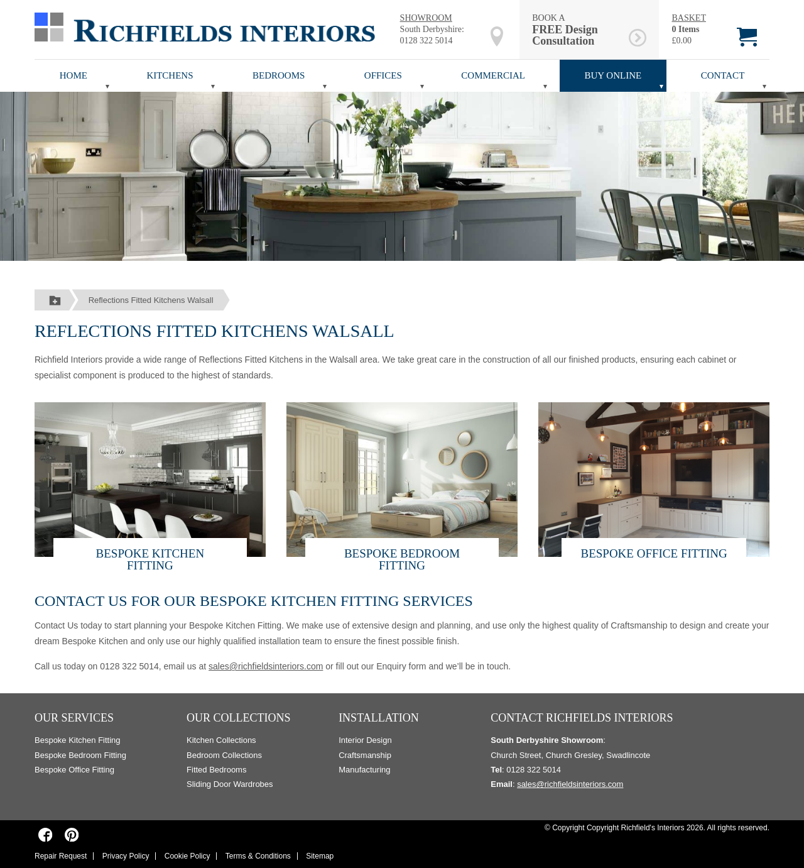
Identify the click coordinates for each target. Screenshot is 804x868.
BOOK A (578, 30)
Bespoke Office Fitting (653, 553)
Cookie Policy (187, 856)
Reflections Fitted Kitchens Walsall (151, 300)
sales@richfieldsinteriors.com (266, 666)
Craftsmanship (365, 755)
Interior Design (365, 740)
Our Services (74, 717)
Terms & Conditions (258, 856)
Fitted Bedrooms (216, 769)
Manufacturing (364, 769)
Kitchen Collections (221, 740)
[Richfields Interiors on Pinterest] (71, 834)
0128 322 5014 (426, 40)
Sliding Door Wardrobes (230, 784)
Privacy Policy (125, 856)
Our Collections (239, 717)
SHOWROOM (426, 18)
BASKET (688, 18)
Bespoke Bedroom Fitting (402, 559)
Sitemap (320, 856)
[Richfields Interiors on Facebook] (46, 834)
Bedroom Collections (224, 755)
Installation (379, 717)
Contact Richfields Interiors (582, 717)
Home (73, 75)
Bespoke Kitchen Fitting (150, 559)
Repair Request (61, 856)
